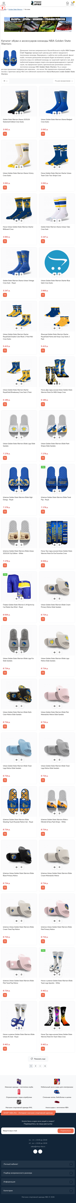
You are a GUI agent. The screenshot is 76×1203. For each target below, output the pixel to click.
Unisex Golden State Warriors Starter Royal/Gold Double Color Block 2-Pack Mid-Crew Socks (18, 336)
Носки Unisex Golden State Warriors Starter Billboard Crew (18, 228)
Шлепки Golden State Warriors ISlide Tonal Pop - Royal (56, 498)
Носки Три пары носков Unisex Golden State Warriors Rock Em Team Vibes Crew (56, 1035)
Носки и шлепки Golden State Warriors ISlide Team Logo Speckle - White (56, 982)
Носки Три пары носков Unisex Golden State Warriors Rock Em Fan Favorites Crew (56, 552)
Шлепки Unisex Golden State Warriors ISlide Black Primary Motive (18, 874)
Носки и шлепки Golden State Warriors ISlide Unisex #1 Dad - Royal (18, 1035)
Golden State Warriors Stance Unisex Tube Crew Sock (55, 228)
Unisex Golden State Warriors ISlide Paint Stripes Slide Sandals (55, 445)
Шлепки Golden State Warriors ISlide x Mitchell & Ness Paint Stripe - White (54, 821)
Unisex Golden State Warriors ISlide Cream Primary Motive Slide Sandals (55, 606)
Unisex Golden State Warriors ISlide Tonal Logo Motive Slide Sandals (17, 767)
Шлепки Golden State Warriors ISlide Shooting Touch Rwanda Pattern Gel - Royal (18, 821)
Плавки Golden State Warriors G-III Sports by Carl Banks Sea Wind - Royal (18, 606)
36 (5, 81)
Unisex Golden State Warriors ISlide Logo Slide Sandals (19, 445)
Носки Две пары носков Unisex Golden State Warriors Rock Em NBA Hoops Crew (56, 391)
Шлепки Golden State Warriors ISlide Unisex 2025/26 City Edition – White (18, 552)
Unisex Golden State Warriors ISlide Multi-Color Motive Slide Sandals (17, 713)
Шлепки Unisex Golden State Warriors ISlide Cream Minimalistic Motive (56, 874)
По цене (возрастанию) (63, 81)
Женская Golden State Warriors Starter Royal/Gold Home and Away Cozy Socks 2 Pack (55, 336)
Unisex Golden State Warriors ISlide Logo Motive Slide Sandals (55, 659)
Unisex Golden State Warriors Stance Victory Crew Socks (18, 174)
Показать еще (38, 1059)
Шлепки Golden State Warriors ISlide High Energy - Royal (17, 498)
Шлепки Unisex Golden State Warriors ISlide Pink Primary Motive (56, 928)
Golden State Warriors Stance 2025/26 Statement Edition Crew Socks (16, 120)
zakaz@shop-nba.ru (38, 1146)
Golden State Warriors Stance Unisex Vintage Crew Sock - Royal (18, 282)
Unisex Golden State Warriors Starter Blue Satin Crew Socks (55, 282)
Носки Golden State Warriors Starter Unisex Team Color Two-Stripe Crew (56, 174)
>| (45, 1066)
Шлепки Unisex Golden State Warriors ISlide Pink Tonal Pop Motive (18, 982)
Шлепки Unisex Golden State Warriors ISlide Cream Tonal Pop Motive (18, 928)
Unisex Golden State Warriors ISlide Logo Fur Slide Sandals (18, 659)
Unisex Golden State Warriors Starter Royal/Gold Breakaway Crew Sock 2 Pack (17, 391)
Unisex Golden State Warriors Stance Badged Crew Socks (56, 120)
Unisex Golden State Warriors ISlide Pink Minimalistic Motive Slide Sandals (55, 713)
